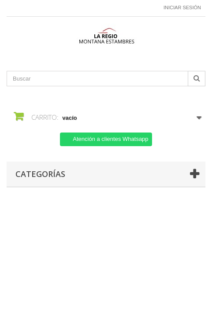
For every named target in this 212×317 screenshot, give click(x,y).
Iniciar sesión (182, 7)
